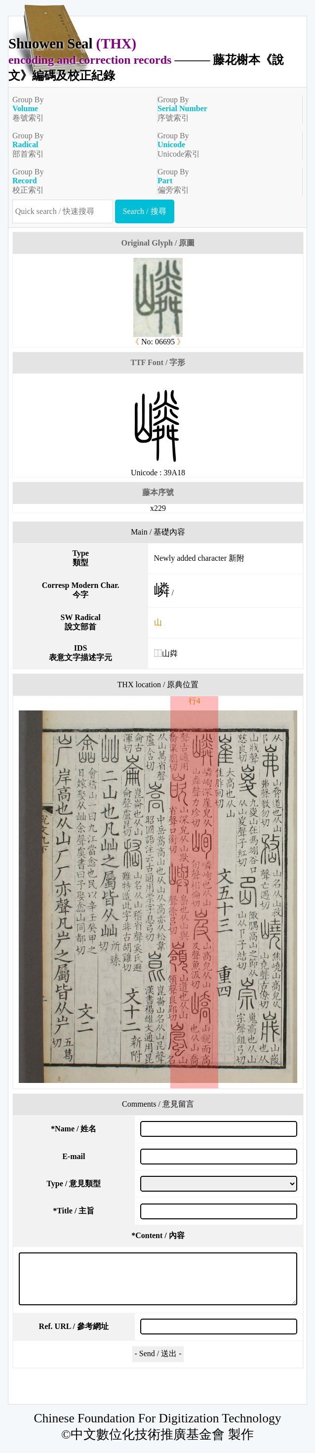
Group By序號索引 (226, 108)
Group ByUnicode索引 (226, 144)
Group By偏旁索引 (226, 180)
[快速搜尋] (62, 211)
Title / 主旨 (73, 1210)
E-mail (73, 1156)
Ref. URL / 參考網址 (74, 1326)
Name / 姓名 (73, 1128)
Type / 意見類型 (73, 1183)
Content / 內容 (158, 1235)
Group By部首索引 (80, 144)
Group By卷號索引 (80, 108)
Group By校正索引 (80, 180)
